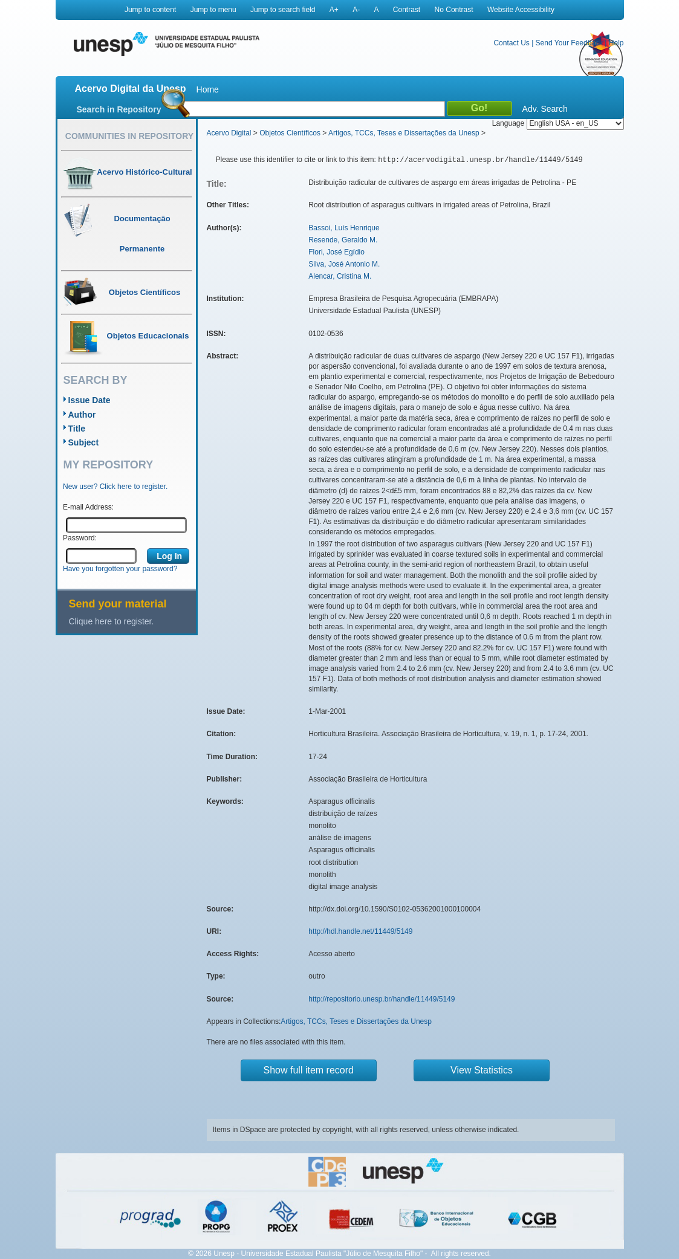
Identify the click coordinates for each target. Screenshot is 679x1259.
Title (77, 428)
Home (208, 89)
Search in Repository (119, 109)
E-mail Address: (88, 507)
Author (82, 414)
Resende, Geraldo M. (342, 240)
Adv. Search (545, 109)
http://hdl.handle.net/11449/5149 (360, 931)
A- (356, 9)
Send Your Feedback (569, 43)
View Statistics (481, 1070)
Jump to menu (213, 9)
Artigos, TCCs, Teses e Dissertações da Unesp (403, 133)
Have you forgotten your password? (120, 569)
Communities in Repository (129, 136)
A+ (334, 9)
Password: (80, 538)
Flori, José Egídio (336, 252)
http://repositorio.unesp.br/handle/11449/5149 (381, 999)
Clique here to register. (111, 621)
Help (616, 43)
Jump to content (150, 9)
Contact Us (511, 43)
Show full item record (309, 1070)
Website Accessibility (520, 9)
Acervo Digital (229, 133)
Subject (83, 442)
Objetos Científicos (289, 133)
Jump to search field (282, 9)
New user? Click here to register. (115, 486)
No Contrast (454, 9)
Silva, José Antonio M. (344, 264)
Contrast (406, 9)
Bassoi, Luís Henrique (343, 228)
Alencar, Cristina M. (339, 276)
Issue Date (89, 400)
